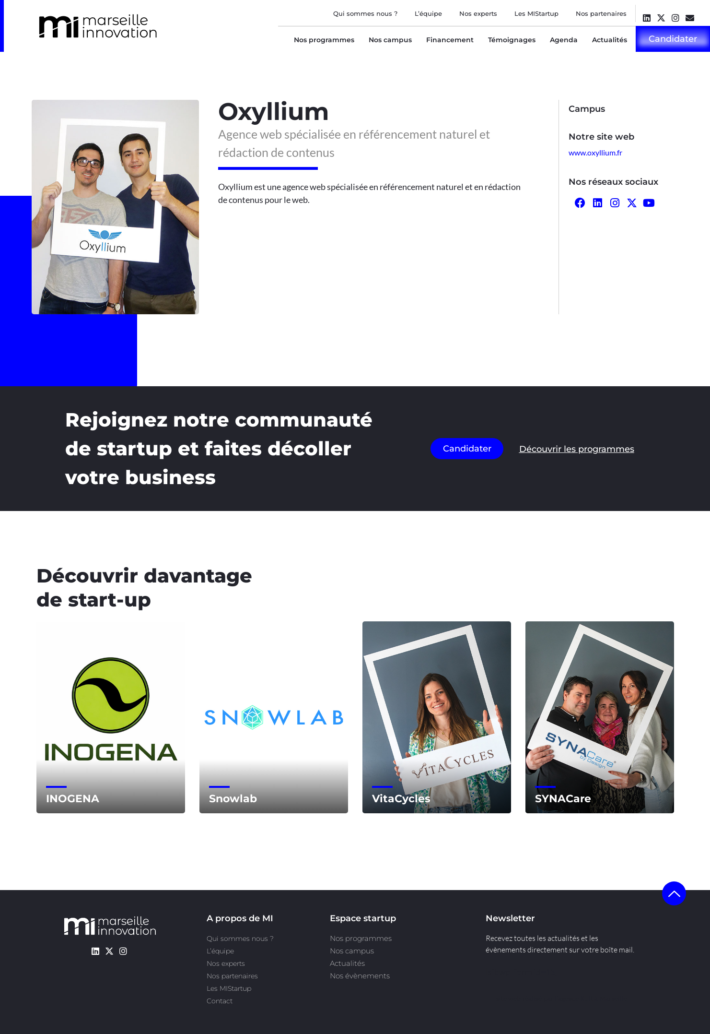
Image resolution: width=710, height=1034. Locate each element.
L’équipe (428, 13)
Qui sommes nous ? (365, 13)
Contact (220, 1001)
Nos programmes (324, 40)
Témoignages (511, 40)
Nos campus (390, 40)
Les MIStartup (536, 13)
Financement (450, 40)
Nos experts (478, 13)
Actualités (609, 40)
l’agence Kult (574, 998)
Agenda (564, 40)
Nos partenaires (601, 13)
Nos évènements (360, 975)
